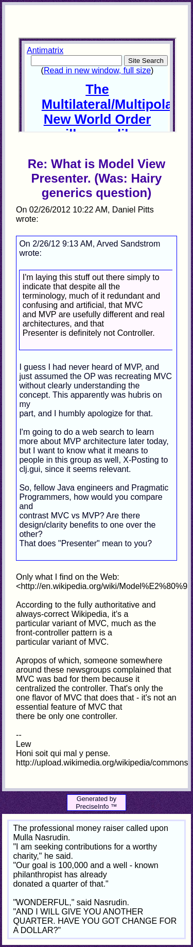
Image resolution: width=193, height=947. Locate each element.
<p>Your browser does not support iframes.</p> (97, 85)
